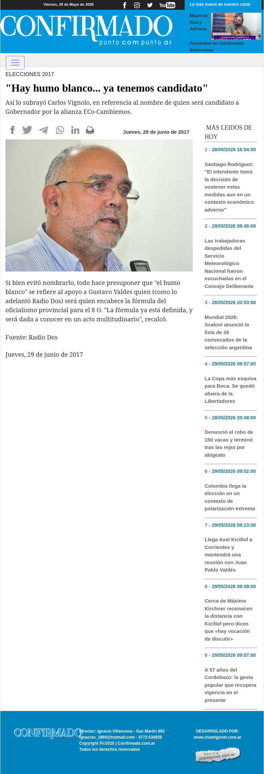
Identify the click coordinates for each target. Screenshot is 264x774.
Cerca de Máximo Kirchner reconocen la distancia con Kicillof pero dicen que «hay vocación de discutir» (229, 620)
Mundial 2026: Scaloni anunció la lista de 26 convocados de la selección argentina (228, 332)
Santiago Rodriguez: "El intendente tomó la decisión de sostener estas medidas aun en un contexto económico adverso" (229, 187)
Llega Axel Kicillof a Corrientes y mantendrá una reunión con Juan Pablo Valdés (228, 555)
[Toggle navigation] (15, 62)
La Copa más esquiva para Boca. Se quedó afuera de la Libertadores (230, 390)
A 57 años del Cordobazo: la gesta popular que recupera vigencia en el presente (230, 685)
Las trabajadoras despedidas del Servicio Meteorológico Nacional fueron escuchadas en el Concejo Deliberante (229, 263)
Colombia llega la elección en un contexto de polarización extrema (230, 497)
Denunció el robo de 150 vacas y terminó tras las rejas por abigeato (229, 443)
